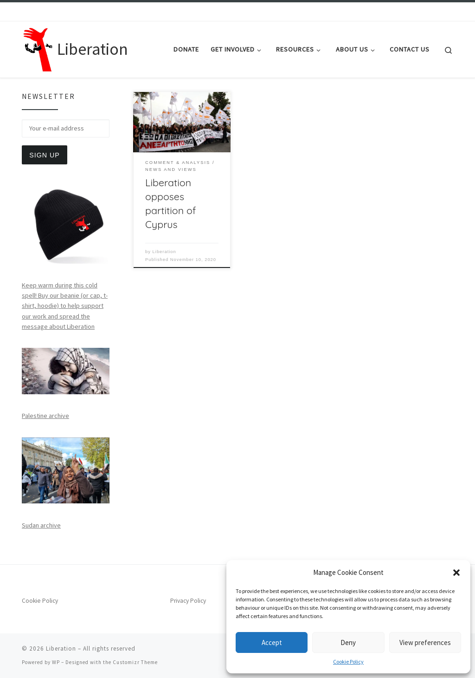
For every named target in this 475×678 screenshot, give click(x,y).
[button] (456, 572)
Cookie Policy (348, 661)
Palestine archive (45, 415)
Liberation (164, 251)
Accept (272, 642)
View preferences (425, 642)
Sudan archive (41, 525)
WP (56, 662)
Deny (348, 642)
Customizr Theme (135, 662)
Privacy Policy (188, 601)
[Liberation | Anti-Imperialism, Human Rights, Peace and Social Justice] (38, 47)
